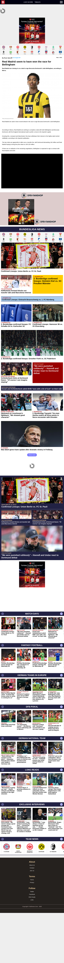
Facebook (32, 938)
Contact (32, 912)
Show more (32, 499)
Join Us (32, 914)
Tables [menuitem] (37, 2)
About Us (32, 909)
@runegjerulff (16, 53)
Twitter (32, 935)
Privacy (32, 926)
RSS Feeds (32, 941)
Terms (32, 923)
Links (32, 944)
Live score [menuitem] (28, 2)
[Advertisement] (32, 28)
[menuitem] (3, 2)
